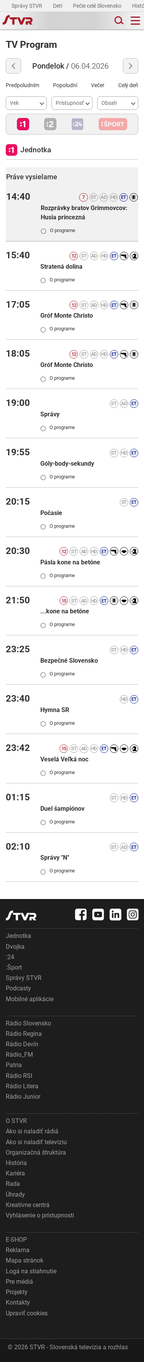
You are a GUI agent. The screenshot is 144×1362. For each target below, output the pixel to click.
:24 (10, 957)
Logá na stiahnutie (31, 1271)
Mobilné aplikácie (29, 999)
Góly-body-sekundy (67, 463)
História (16, 1163)
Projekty (17, 1292)
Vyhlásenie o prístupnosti (40, 1215)
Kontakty (18, 1302)
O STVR (16, 1121)
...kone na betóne (64, 611)
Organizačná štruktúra (36, 1152)
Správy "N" (54, 857)
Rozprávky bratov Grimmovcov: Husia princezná (84, 212)
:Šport (14, 967)
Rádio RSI (19, 1075)
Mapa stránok (24, 1260)
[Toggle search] (118, 20)
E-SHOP (16, 1239)
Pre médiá (19, 1281)
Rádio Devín (22, 1044)
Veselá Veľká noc (64, 759)
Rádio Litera (22, 1086)
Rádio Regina (24, 1033)
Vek (14, 103)
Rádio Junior (23, 1096)
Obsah (109, 103)
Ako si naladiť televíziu (36, 1142)
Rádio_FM (19, 1054)
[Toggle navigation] (135, 20)
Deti (58, 6)
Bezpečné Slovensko (69, 660)
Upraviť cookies (27, 1313)
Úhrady (15, 1194)
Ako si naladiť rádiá (32, 1131)
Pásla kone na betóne (70, 562)
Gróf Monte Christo (66, 315)
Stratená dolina (61, 266)
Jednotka (18, 935)
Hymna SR (54, 710)
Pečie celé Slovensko (97, 6)
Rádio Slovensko (28, 1023)
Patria (14, 1065)
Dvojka (15, 946)
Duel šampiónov (62, 808)
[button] (23, 124)
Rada (13, 1183)
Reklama (18, 1250)
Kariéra (15, 1173)
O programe (58, 230)
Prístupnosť (70, 103)
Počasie (51, 513)
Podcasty (18, 988)
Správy (50, 414)
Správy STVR (27, 6)
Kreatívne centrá (28, 1205)
